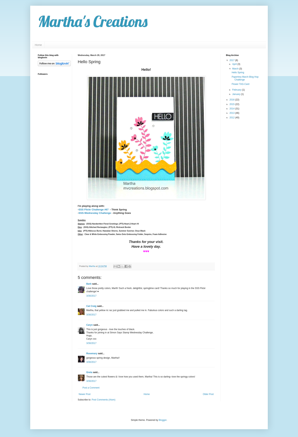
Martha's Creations (92, 21)
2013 (232, 113)
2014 (232, 108)
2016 (232, 99)
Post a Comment (90, 387)
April (234, 64)
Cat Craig (91, 306)
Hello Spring (238, 72)
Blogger (162, 420)
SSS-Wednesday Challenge (94, 213)
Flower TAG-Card (240, 84)
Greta (89, 372)
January (236, 94)
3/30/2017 (91, 296)
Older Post (208, 394)
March (235, 68)
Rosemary (91, 353)
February (237, 89)
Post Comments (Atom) (103, 399)
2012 (232, 117)
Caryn (89, 325)
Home (38, 44)
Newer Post (84, 394)
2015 (232, 104)
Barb (88, 284)
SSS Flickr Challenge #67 (93, 209)
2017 (232, 60)
